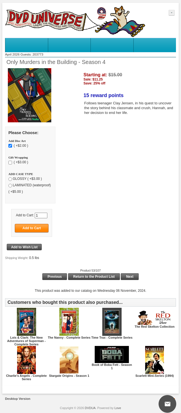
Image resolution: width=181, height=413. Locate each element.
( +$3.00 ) (20, 162)
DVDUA (90, 408)
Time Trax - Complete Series (112, 337)
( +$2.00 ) (20, 146)
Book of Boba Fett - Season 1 (112, 366)
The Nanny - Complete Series (69, 337)
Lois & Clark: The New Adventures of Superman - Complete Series (26, 341)
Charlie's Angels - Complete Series (26, 377)
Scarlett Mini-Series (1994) (154, 375)
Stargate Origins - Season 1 (69, 375)
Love (117, 408)
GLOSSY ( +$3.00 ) (27, 179)
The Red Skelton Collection (155, 326)
